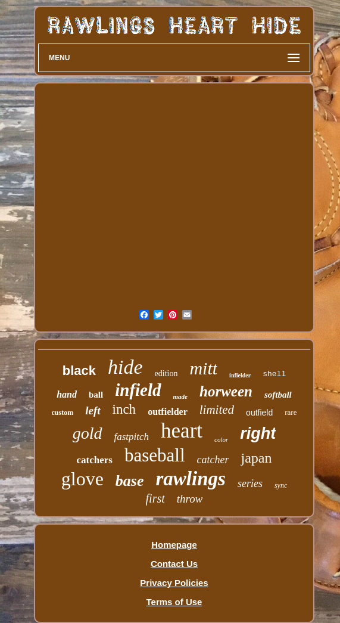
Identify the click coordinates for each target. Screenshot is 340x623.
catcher (213, 460)
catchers (95, 460)
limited (216, 409)
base (130, 480)
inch (124, 409)
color (221, 439)
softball (278, 394)
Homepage (174, 545)
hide (125, 367)
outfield (259, 412)
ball (96, 394)
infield (138, 389)
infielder (240, 375)
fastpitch (131, 436)
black (79, 370)
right (258, 433)
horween (225, 391)
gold (87, 433)
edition (166, 373)
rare (291, 412)
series (250, 483)
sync (281, 485)
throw (190, 498)
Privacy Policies (174, 583)
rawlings (191, 478)
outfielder (168, 412)
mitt (203, 368)
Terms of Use (174, 602)
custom (63, 412)
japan (256, 458)
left (92, 410)
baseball (154, 455)
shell (274, 374)
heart (181, 430)
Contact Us (174, 564)
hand (67, 394)
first (155, 498)
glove (82, 478)
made (180, 396)
